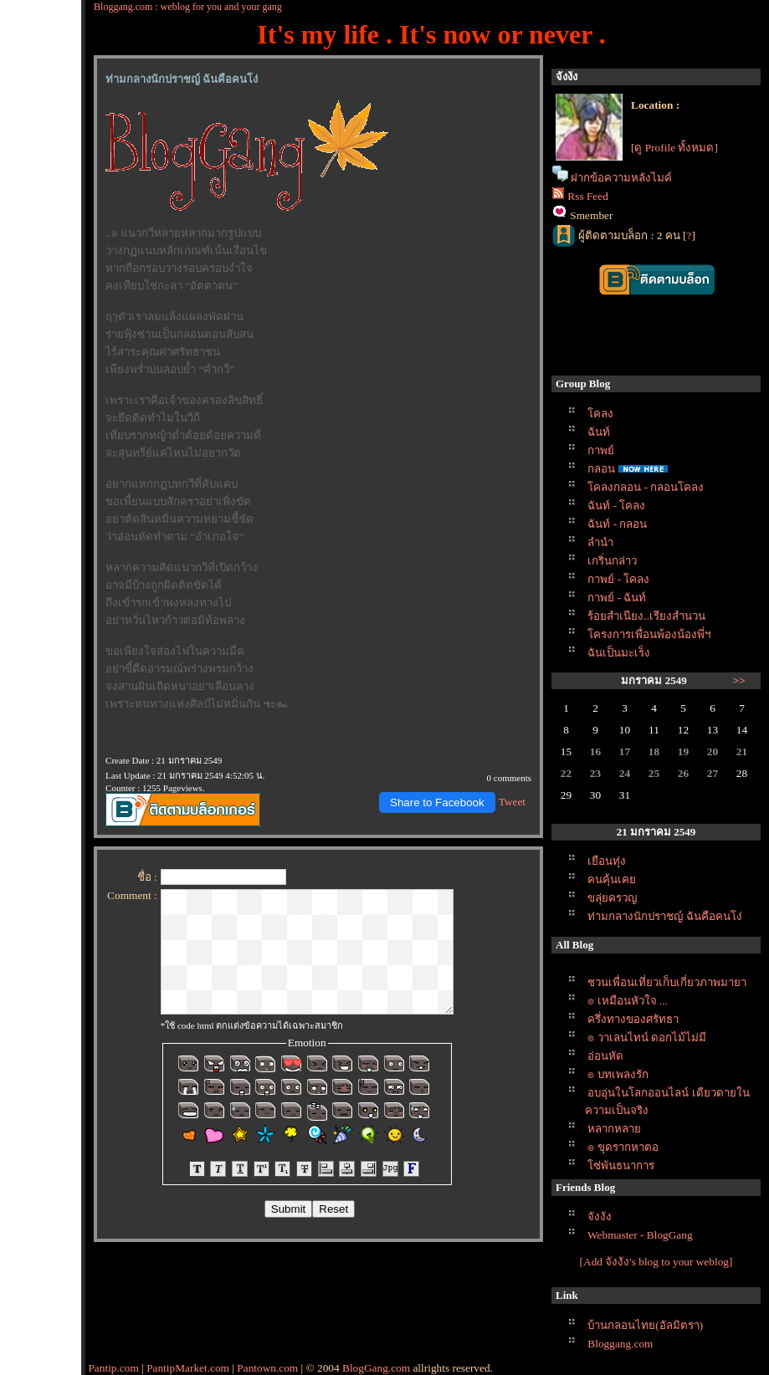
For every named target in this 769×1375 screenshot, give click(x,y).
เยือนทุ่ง (606, 861)
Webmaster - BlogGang (640, 1235)
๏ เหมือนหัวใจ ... (627, 1000)
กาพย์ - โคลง (618, 579)
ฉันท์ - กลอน (617, 524)
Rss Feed (587, 196)
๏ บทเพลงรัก (617, 1074)
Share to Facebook (437, 802)
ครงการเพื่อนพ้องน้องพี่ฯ (648, 634)
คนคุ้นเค (611, 879)
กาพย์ (600, 450)
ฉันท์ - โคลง (616, 505)
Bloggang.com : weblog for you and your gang (188, 7)
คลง (600, 413)
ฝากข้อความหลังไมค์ (621, 177)
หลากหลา (614, 1128)
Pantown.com (267, 1368)
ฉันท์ (598, 432)
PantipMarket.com (187, 1368)
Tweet (512, 801)
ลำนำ (600, 542)
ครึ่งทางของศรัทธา (633, 1019)
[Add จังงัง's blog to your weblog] (656, 1261)
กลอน (601, 469)
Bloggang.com (620, 1343)
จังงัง (599, 1216)
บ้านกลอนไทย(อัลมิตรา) (645, 1325)
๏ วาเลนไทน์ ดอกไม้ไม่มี (646, 1037)
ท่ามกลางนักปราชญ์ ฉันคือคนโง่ (664, 916)
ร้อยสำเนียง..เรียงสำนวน (646, 616)
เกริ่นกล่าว (612, 561)
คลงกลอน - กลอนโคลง (645, 487)
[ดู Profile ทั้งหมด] (674, 147)
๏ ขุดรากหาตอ (622, 1147)
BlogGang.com (376, 1368)
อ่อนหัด (605, 1056)
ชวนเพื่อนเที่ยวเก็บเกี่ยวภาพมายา (666, 982)
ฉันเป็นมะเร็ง (618, 653)
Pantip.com (113, 1368)
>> (739, 680)
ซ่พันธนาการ (620, 1165)
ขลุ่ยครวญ (612, 898)
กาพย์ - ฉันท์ (616, 597)
